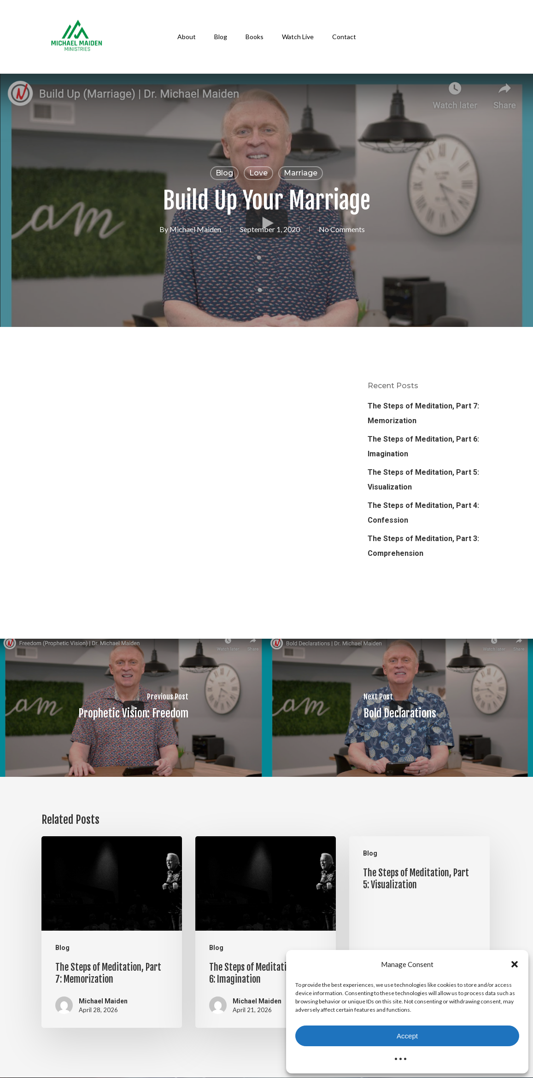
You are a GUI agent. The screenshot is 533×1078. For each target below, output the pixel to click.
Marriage (300, 173)
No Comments (342, 229)
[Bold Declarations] (400, 708)
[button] (514, 964)
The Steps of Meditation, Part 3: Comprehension (423, 546)
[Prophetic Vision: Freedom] (133, 708)
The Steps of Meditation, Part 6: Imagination (423, 446)
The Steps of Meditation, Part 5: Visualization (423, 479)
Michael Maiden (195, 229)
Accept (407, 1036)
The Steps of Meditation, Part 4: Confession (423, 512)
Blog (224, 173)
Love (258, 173)
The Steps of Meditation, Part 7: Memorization (423, 413)
